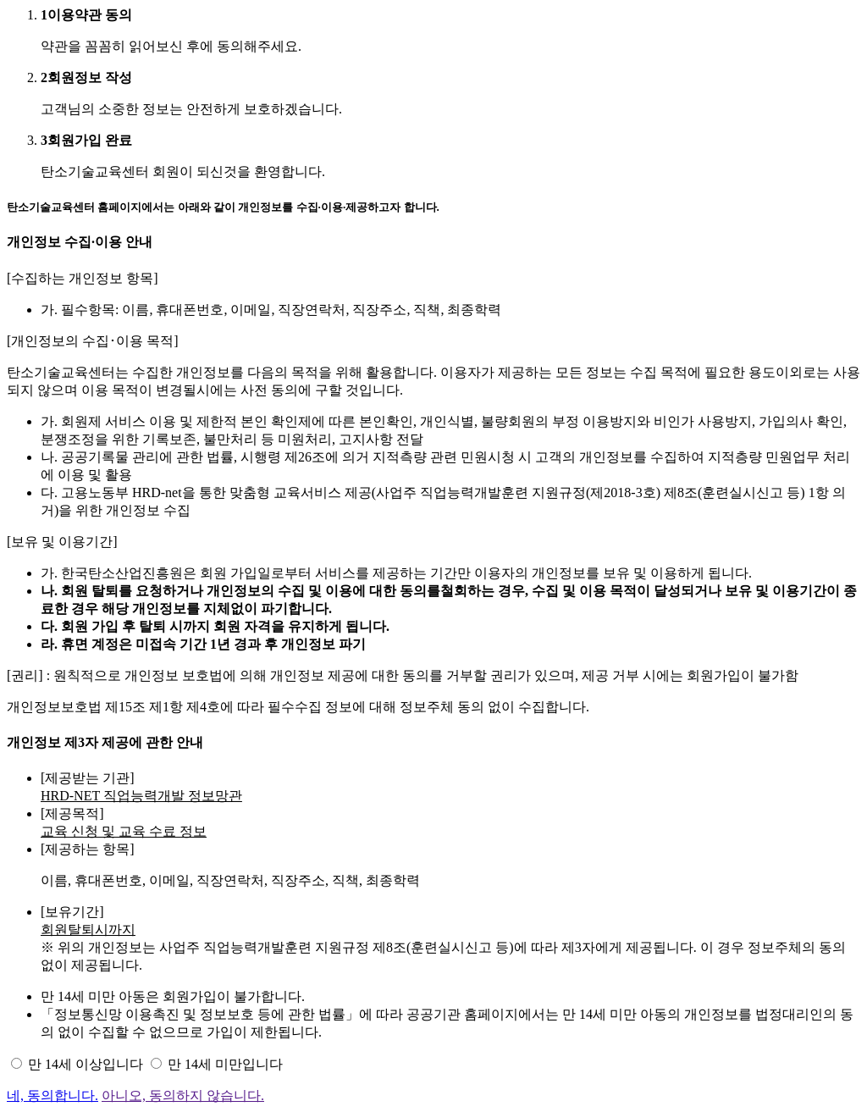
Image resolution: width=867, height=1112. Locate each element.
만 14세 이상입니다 (85, 1064)
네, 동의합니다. (52, 1095)
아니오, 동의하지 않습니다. (183, 1095)
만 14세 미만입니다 (225, 1064)
